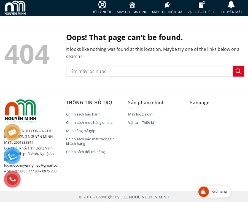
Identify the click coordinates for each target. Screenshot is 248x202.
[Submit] (238, 71)
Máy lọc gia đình (141, 114)
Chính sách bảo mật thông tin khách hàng (90, 141)
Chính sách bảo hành (83, 114)
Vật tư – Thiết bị (141, 122)
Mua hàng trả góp (80, 130)
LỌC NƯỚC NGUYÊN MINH (144, 197)
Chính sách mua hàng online (89, 122)
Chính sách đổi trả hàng (85, 151)
